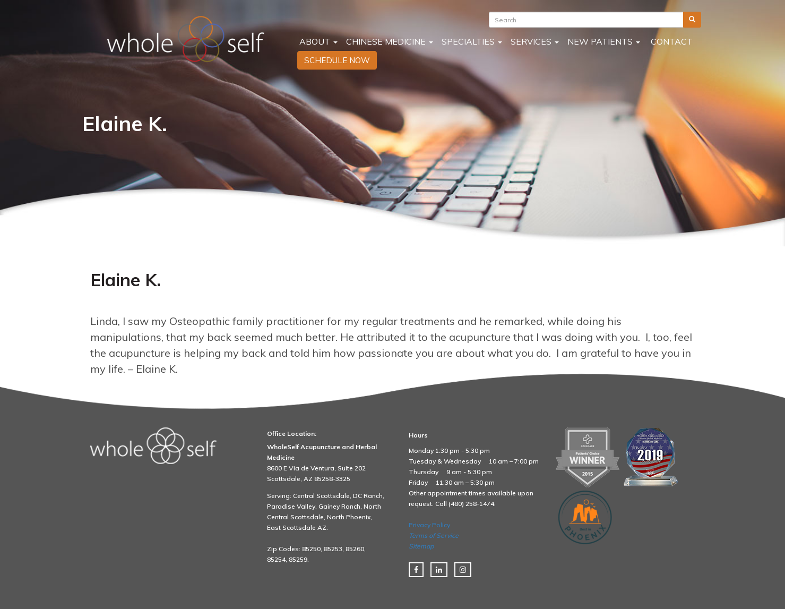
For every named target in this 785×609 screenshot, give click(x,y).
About (317, 41)
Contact (671, 41)
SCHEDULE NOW (337, 60)
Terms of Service (434, 535)
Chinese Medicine (389, 41)
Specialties (472, 41)
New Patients (603, 41)
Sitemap (421, 546)
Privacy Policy (429, 525)
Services (535, 41)
